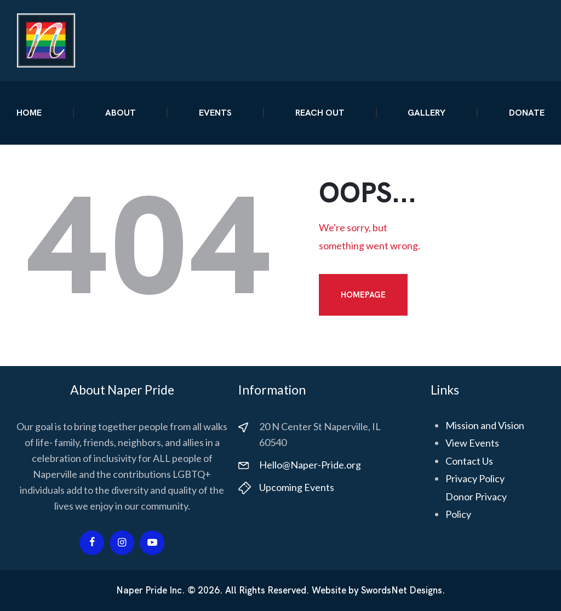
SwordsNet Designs (401, 590)
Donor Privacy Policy (476, 505)
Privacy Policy (475, 478)
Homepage (363, 294)
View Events (472, 443)
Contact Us (469, 461)
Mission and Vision (484, 425)
